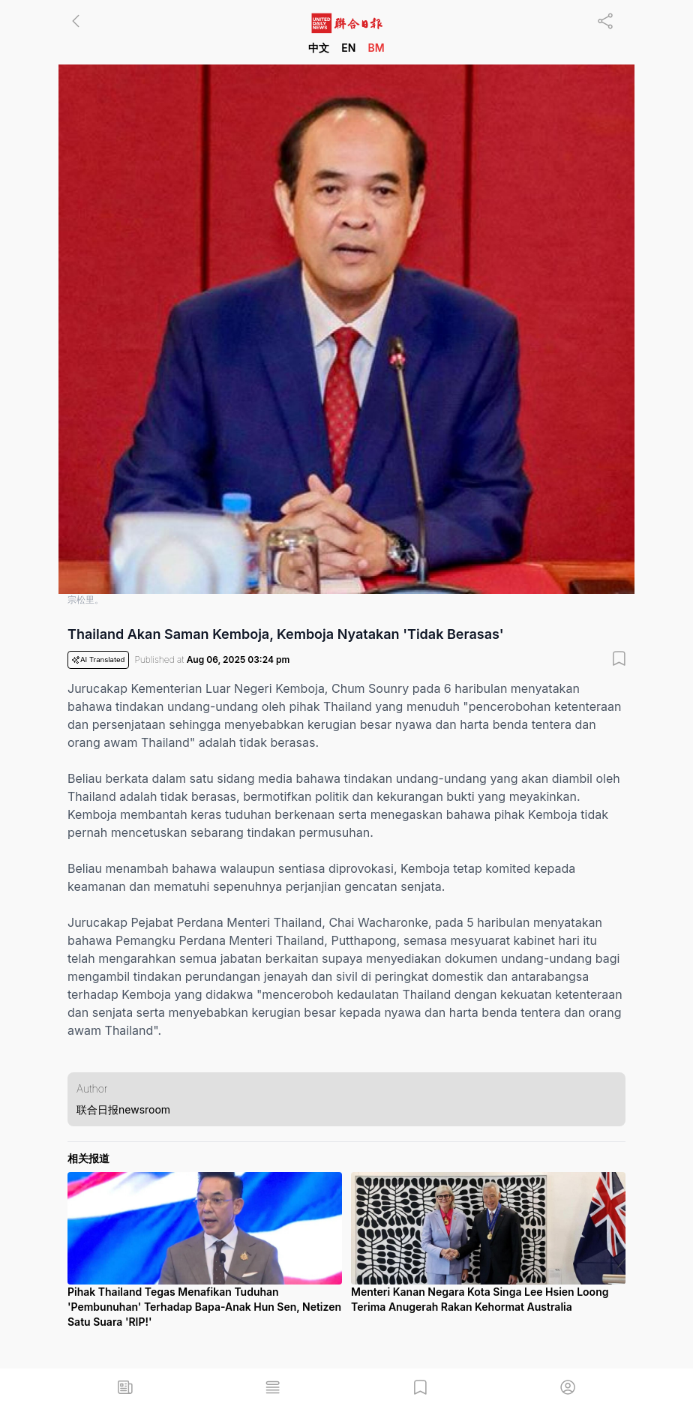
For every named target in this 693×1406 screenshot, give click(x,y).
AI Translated (98, 659)
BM (376, 47)
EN (348, 47)
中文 (318, 47)
